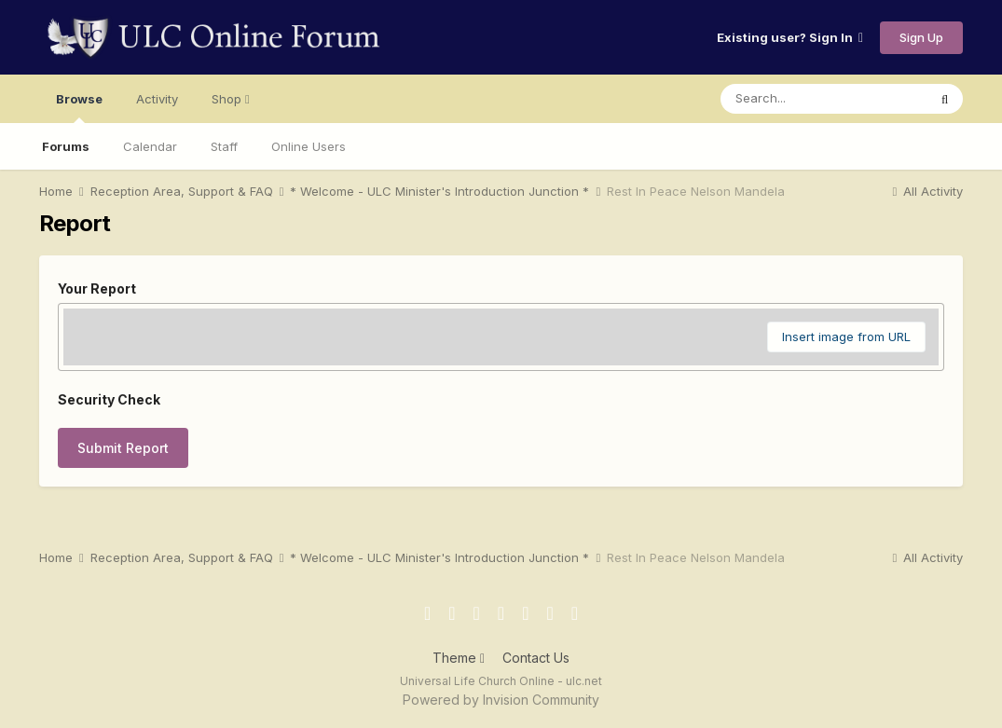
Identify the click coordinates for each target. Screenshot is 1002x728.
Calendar (150, 146)
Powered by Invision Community (501, 699)
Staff (224, 146)
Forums (65, 146)
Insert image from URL (846, 336)
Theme (458, 658)
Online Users (308, 146)
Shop (231, 98)
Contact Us (536, 658)
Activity (157, 98)
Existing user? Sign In (790, 37)
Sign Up (921, 37)
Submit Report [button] (123, 448)
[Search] (824, 99)
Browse (79, 107)
